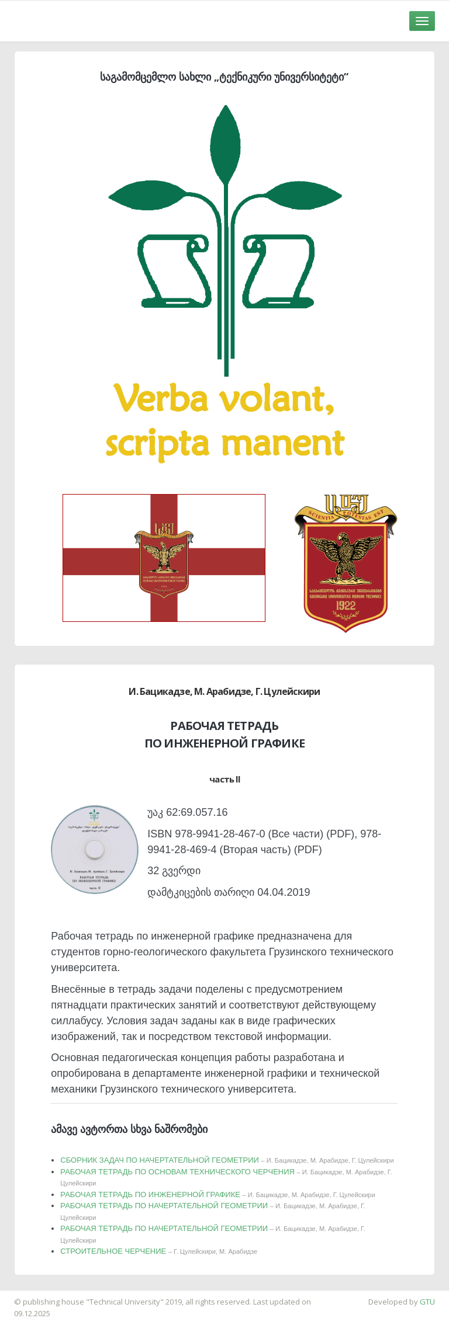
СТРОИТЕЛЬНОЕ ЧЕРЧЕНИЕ (158, 1251)
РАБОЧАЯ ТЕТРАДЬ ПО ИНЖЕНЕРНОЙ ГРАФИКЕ (217, 1194)
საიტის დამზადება (34, 1296)
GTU (427, 1301)
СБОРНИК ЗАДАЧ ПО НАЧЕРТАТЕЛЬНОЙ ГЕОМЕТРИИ (226, 1160)
